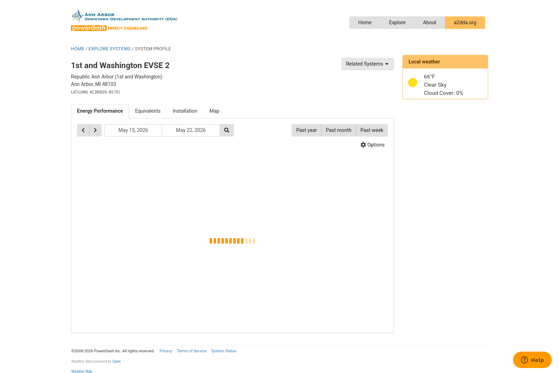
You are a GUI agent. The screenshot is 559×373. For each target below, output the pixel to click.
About (429, 22)
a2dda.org (465, 22)
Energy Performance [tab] (100, 111)
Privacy (165, 351)
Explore (397, 22)
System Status (223, 351)
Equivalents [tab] (148, 111)
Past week (371, 130)
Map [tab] (215, 111)
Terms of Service (191, 351)
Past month (339, 130)
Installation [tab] (185, 111)
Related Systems (367, 64)
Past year (306, 130)
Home (365, 22)
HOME (77, 48)
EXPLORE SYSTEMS (109, 48)
